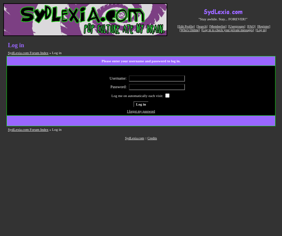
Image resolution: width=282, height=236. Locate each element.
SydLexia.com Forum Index (28, 53)
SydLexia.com (134, 138)
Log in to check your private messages (227, 30)
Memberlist (217, 26)
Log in (261, 30)
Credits (152, 138)
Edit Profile (185, 26)
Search (201, 26)
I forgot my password (141, 111)
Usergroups (236, 26)
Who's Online (190, 30)
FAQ (251, 26)
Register (263, 26)
